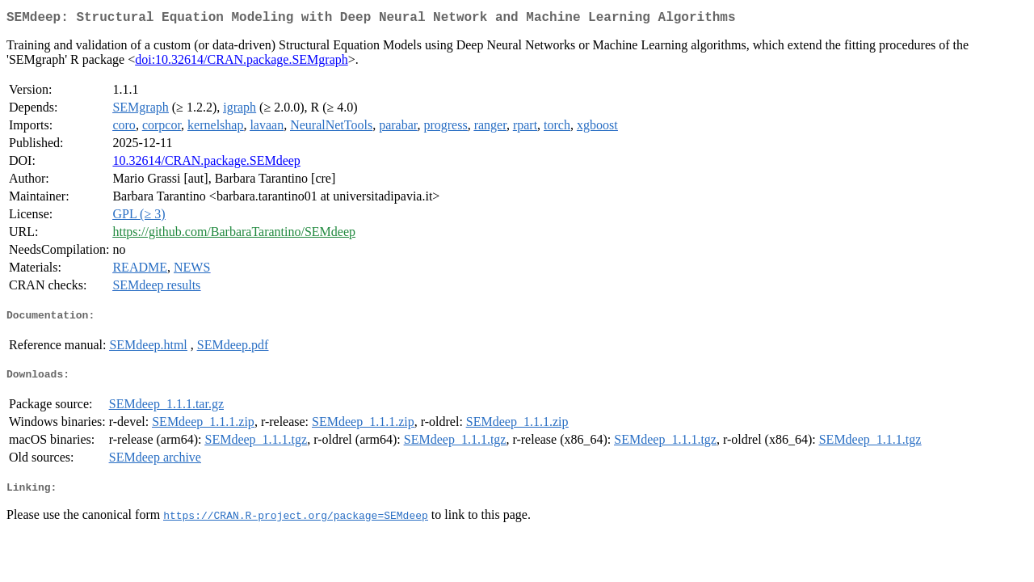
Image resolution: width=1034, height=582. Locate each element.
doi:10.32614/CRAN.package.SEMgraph (241, 63)
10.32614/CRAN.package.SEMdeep (206, 164)
